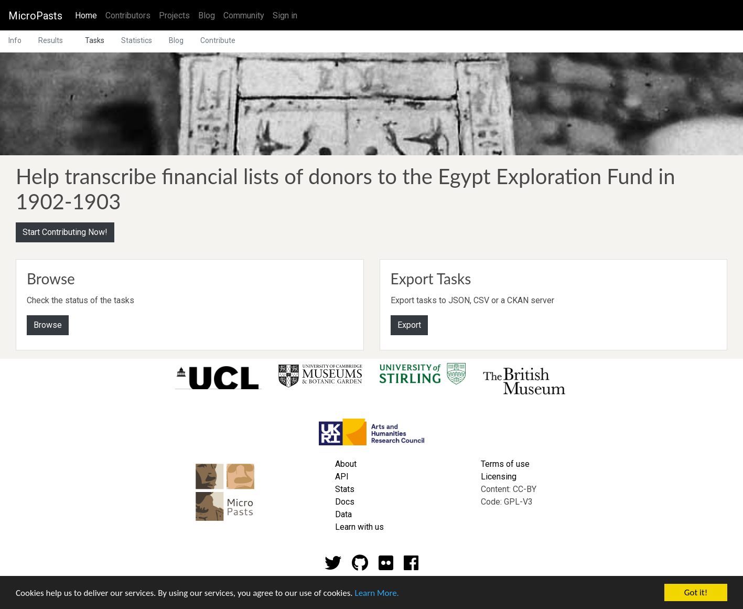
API (342, 477)
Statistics (136, 40)
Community (243, 15)
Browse (48, 325)
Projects (174, 15)
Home (88, 14)
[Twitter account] (333, 566)
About (346, 464)
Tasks (94, 40)
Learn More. (376, 594)
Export (409, 325)
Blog (206, 15)
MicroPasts (35, 15)
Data (343, 514)
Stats (344, 489)
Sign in (285, 15)
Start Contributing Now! (65, 232)
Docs (344, 502)
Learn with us (359, 527)
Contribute (217, 40)
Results (50, 40)
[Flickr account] (385, 566)
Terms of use (505, 464)
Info (14, 40)
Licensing (498, 477)
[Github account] (360, 566)
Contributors (127, 15)
